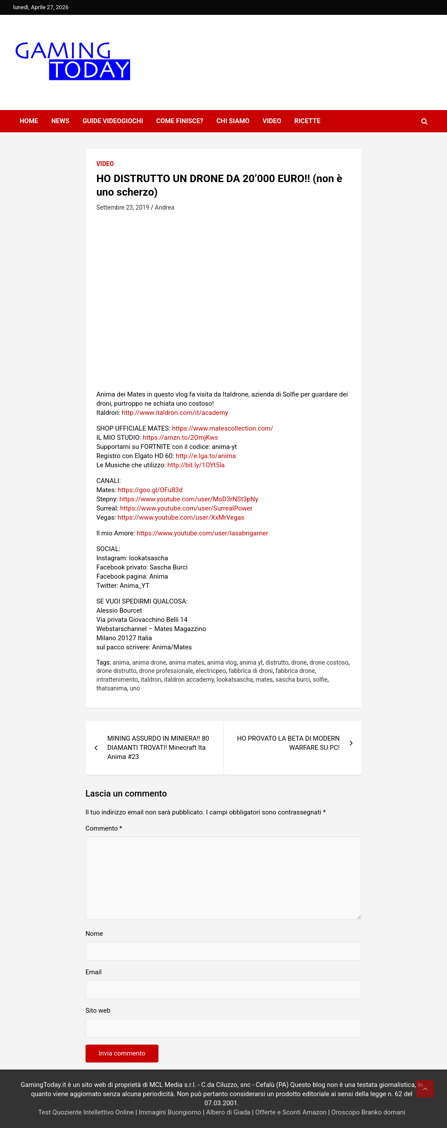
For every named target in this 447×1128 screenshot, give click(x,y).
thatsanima (111, 688)
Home (29, 121)
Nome (94, 934)
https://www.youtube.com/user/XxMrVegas (181, 517)
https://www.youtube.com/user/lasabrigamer (202, 533)
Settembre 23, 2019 (122, 207)
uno (135, 688)
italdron (151, 679)
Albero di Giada (228, 1112)
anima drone (149, 662)
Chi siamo (233, 121)
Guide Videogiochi (113, 121)
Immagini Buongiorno (170, 1112)
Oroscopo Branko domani (368, 1112)
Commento (104, 828)
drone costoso (328, 662)
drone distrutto (116, 670)
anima (121, 662)
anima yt (251, 662)
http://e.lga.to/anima (205, 456)
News (60, 121)
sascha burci (292, 679)
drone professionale (166, 670)
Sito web (98, 1010)
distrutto (277, 662)
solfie (320, 679)
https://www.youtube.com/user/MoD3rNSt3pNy (189, 499)
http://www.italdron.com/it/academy (175, 413)
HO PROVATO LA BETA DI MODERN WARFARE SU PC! (288, 743)
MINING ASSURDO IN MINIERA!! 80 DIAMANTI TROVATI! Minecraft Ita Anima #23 (158, 748)
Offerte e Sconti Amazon (291, 1112)
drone (299, 662)
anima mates (186, 662)
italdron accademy (189, 679)
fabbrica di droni (251, 670)
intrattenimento (117, 679)
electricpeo (211, 670)
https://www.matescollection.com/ (222, 428)
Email (94, 972)
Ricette (307, 121)
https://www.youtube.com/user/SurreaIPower (186, 508)
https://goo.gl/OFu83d (150, 490)
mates (264, 679)
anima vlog (222, 662)
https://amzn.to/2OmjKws (180, 438)
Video (272, 121)
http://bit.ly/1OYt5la (196, 465)
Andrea (164, 207)
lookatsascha (235, 679)
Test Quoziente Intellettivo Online (86, 1112)
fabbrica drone (295, 670)
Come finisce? (179, 121)
